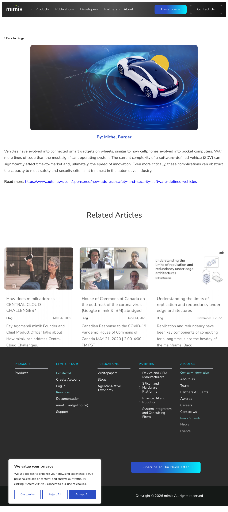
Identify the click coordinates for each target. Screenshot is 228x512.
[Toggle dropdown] (32, 9)
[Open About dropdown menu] (120, 9)
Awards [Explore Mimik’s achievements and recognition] (186, 399)
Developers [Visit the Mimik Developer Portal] (170, 9)
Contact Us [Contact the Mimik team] (206, 9)
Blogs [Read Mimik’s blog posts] (102, 380)
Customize (27, 494)
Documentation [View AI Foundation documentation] (68, 399)
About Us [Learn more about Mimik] (187, 379)
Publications (64, 9)
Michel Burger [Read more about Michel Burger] (118, 137)
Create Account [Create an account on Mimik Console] (68, 380)
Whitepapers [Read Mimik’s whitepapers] (108, 373)
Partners (110, 9)
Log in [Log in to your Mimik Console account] (60, 386)
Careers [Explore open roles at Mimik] (186, 405)
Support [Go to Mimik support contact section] (62, 412)
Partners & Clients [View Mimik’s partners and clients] (194, 392)
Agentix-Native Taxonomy (109, 388)
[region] (54, 481)
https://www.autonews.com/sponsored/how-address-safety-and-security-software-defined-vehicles (111, 181)
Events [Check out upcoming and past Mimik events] (185, 431)
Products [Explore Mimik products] (21, 373)
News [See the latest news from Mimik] (184, 424)
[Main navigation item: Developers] (77, 9)
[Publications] (52, 9)
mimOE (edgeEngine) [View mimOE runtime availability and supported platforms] (72, 405)
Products (42, 9)
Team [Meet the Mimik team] (184, 386)
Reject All (55, 494)
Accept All (82, 494)
